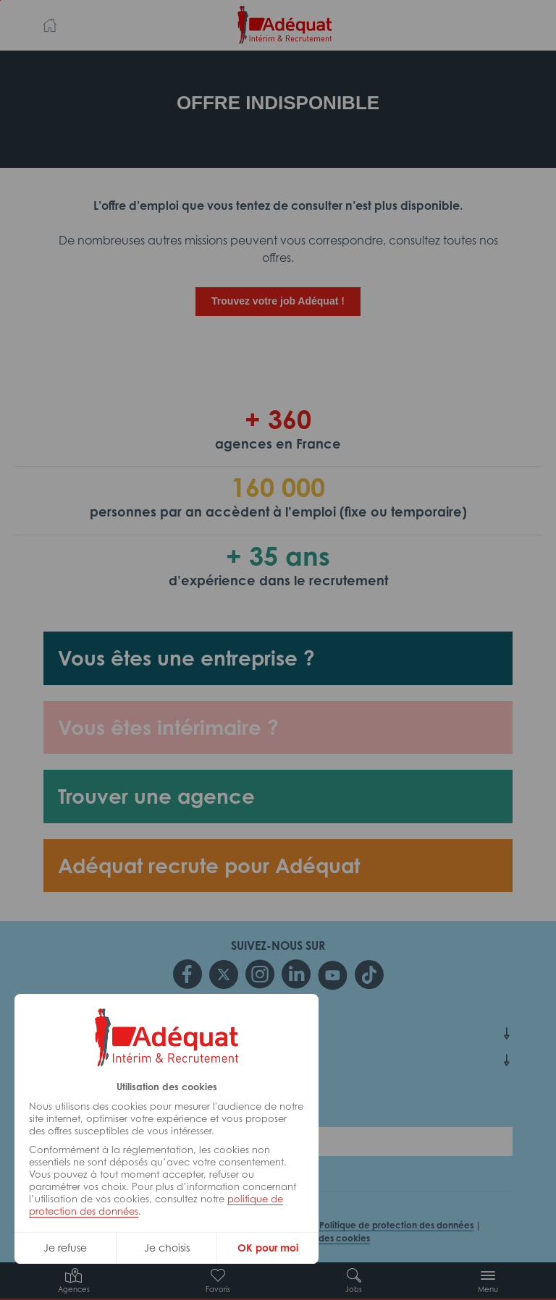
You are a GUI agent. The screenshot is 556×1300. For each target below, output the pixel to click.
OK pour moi (267, 1247)
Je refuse (65, 1247)
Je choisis (167, 1247)
